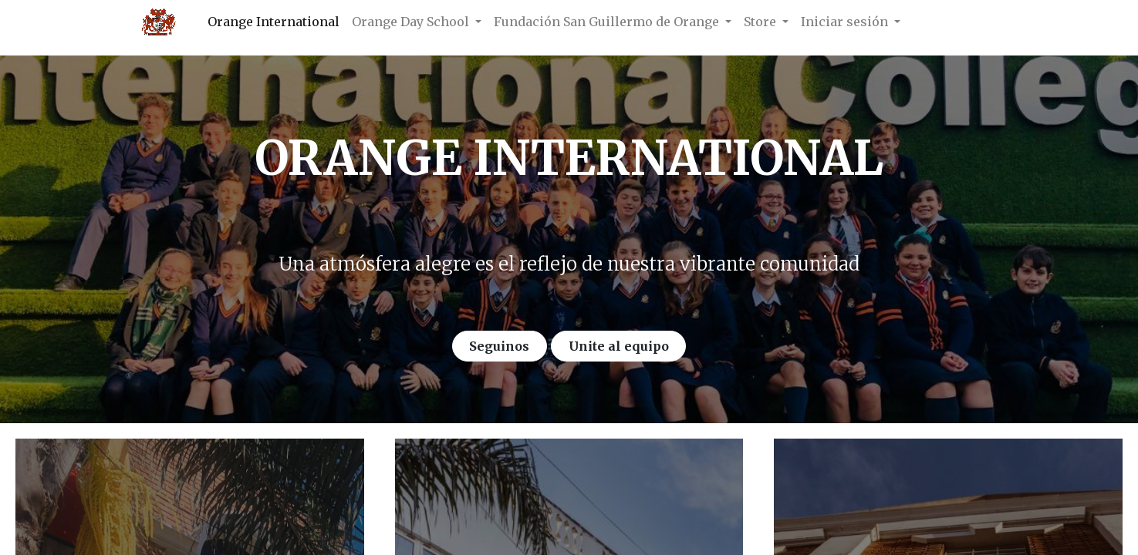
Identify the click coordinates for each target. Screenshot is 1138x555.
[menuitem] (273, 21)
